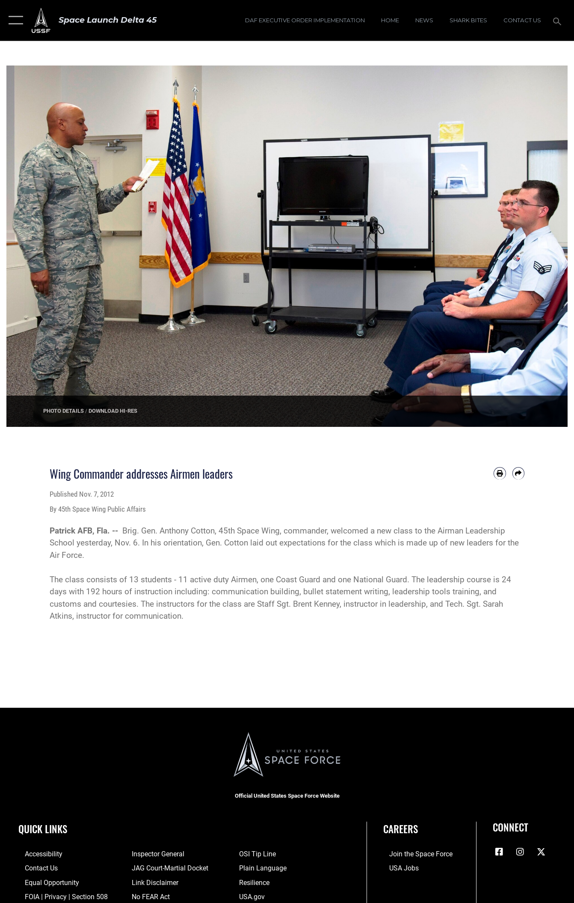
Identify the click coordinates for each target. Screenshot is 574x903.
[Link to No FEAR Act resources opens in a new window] (148, 895)
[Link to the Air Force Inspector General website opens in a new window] (155, 854)
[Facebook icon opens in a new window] (499, 852)
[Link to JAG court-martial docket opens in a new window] (167, 867)
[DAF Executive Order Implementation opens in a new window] (305, 20)
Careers (400, 829)
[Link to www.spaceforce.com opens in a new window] (413, 854)
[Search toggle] (558, 20)
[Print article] (500, 473)
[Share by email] (518, 473)
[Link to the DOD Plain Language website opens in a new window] (262, 867)
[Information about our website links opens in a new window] (152, 881)
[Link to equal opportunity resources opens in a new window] (43, 881)
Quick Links (42, 829)
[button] (14, 20)
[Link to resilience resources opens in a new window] (256, 881)
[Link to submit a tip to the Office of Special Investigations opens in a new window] (258, 854)
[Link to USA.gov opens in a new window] (253, 895)
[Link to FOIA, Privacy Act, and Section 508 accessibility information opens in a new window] (57, 895)
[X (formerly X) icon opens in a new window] (541, 852)
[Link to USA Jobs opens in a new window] (397, 867)
